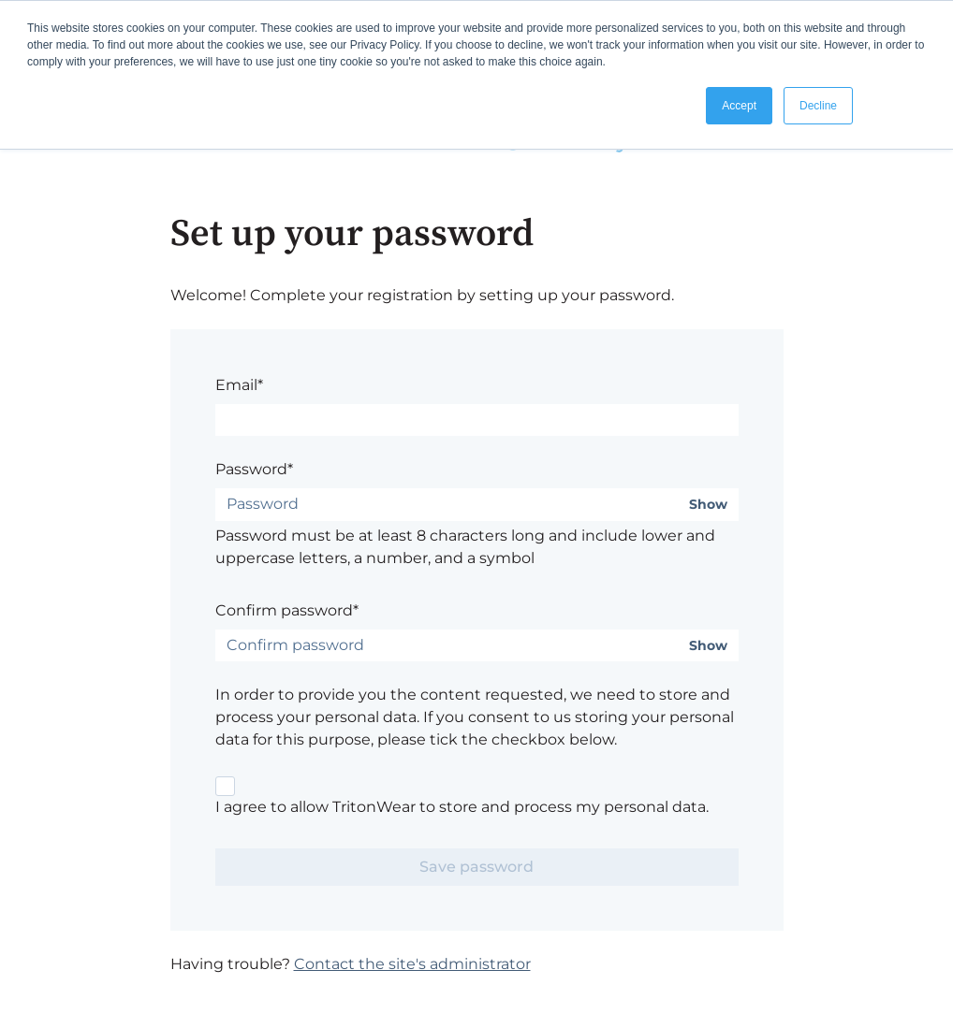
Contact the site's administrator (412, 964)
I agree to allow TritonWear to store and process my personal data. (462, 807)
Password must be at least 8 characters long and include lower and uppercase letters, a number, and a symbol (465, 547)
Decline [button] (818, 105)
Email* (239, 385)
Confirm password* (287, 610)
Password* (254, 469)
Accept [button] (739, 105)
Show (708, 505)
